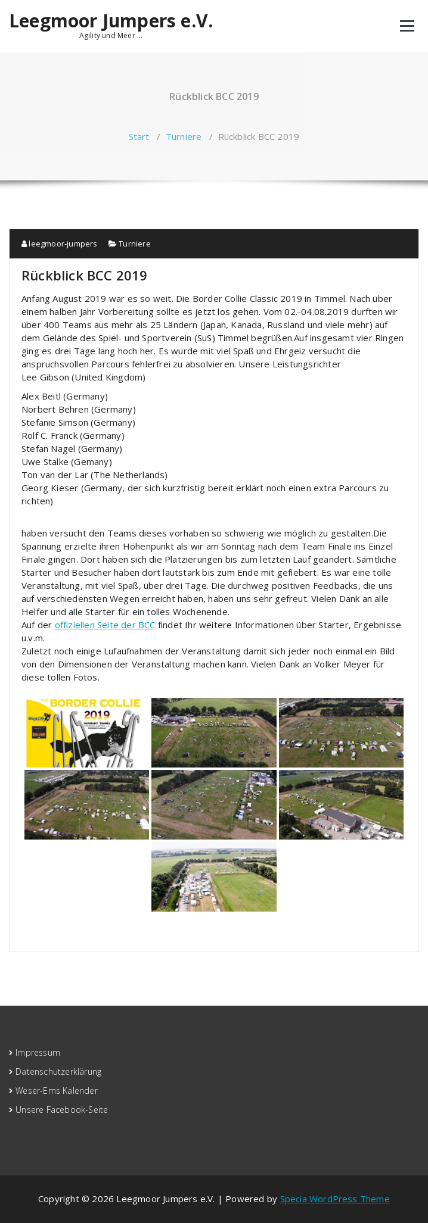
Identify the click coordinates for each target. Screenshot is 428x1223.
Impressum (37, 1052)
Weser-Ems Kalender (56, 1090)
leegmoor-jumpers (59, 243)
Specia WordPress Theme (335, 1199)
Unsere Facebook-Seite (61, 1109)
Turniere (184, 136)
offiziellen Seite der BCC (105, 625)
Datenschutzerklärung (58, 1071)
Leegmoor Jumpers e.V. (111, 21)
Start (139, 136)
